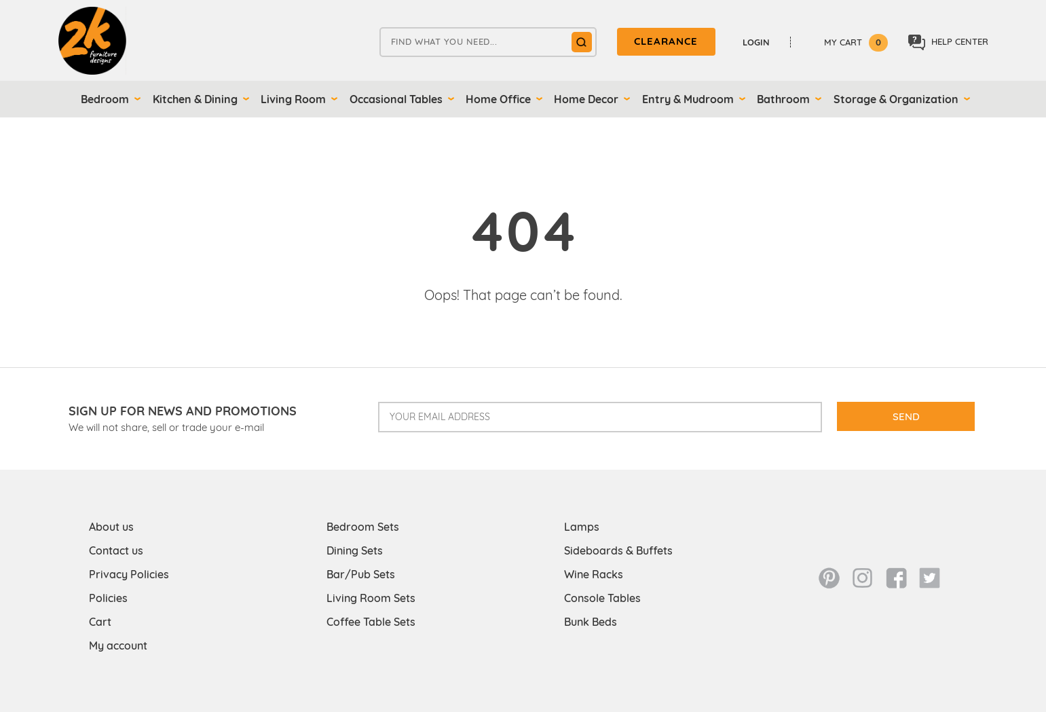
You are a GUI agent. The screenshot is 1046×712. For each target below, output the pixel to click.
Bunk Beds (590, 622)
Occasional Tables (396, 99)
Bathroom (783, 99)
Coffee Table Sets (370, 622)
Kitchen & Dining (195, 99)
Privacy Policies (129, 574)
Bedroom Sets (362, 526)
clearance (666, 41)
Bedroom (105, 99)
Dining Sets (354, 550)
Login (756, 42)
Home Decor (586, 99)
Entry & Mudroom (688, 99)
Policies (108, 598)
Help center (948, 42)
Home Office (498, 99)
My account (118, 645)
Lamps (581, 526)
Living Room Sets (370, 598)
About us (111, 526)
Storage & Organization (896, 99)
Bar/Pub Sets (360, 574)
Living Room (293, 99)
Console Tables (602, 598)
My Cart (856, 42)
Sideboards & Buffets (618, 550)
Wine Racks (593, 574)
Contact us (116, 550)
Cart (100, 622)
